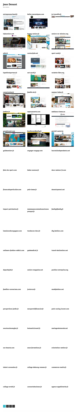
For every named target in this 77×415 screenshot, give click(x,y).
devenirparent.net (58, 189)
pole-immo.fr (32, 189)
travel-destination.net (60, 250)
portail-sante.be (57, 131)
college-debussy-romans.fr (37, 367)
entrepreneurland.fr (10, 14)
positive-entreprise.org (60, 270)
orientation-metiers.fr (60, 348)
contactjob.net (32, 53)
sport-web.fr (56, 53)
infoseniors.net (8, 34)
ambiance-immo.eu (58, 112)
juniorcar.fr (31, 289)
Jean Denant (10, 4)
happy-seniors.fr (33, 34)
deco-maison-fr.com (59, 170)
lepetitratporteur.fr (10, 73)
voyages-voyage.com (35, 150)
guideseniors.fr (8, 150)
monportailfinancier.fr (35, 309)
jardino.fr (6, 112)
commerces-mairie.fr (59, 367)
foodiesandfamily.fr (34, 131)
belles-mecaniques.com (35, 14)
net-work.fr (31, 73)
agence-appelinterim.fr (60, 387)
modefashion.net (58, 289)
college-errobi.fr (9, 387)
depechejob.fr (8, 270)
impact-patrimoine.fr (10, 209)
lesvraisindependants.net (61, 150)
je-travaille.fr (56, 14)
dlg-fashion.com (57, 231)
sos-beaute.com (8, 348)
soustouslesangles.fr (10, 328)
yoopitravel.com (9, 131)
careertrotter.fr (8, 92)
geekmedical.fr (32, 250)
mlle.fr (5, 53)
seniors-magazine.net (35, 270)
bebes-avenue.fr (33, 170)
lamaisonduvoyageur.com (12, 231)
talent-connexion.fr (10, 367)
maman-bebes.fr (57, 92)
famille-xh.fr (31, 92)
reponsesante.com (33, 112)
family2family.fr (57, 209)
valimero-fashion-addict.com (13, 250)
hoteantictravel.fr (33, 328)
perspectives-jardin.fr (11, 309)
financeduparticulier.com (12, 189)
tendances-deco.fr (33, 231)
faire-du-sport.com (10, 170)
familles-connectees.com (12, 289)
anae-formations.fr (34, 348)
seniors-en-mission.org (60, 34)
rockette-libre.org (58, 73)
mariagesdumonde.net (60, 328)
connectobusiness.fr (34, 387)
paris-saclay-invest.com (60, 309)
